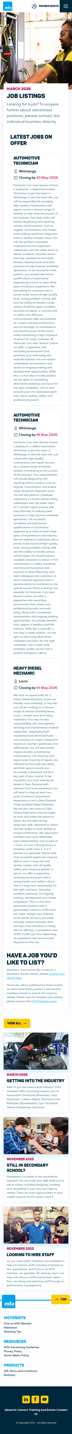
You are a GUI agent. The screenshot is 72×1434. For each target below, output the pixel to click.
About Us (11, 1410)
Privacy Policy (13, 1351)
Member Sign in (45, 6)
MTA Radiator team (44, 1001)
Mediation (10, 1327)
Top (60, 1299)
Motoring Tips (13, 1331)
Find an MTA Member (17, 1323)
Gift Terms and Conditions (20, 1371)
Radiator (9, 1375)
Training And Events (42, 1410)
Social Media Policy (16, 1355)
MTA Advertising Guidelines (21, 1347)
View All (17, 1023)
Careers (22, 1410)
